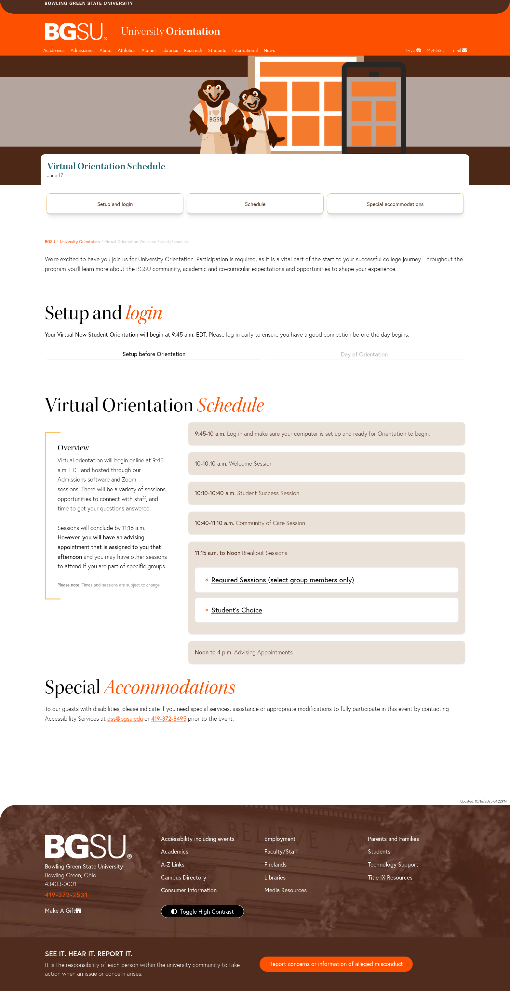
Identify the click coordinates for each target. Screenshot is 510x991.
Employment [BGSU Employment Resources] (280, 839)
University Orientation (80, 241)
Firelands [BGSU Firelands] (275, 864)
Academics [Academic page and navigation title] (54, 50)
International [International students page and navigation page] (245, 50)
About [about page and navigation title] (106, 50)
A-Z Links (172, 864)
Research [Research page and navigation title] (193, 50)
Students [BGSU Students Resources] (379, 851)
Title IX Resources (390, 877)
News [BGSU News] (269, 50)
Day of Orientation (364, 354)
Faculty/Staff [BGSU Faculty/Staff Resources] (281, 851)
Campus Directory (183, 877)
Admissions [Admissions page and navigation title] (82, 50)
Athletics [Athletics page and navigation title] (127, 50)
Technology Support (393, 864)
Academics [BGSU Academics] (174, 851)
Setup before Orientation (154, 354)
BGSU (50, 241)
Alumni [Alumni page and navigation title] (148, 50)
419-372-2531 (66, 894)
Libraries (169, 50)
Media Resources (285, 890)
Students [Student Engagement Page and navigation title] (217, 50)
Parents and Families (393, 839)
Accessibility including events (198, 839)
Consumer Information (189, 890)
